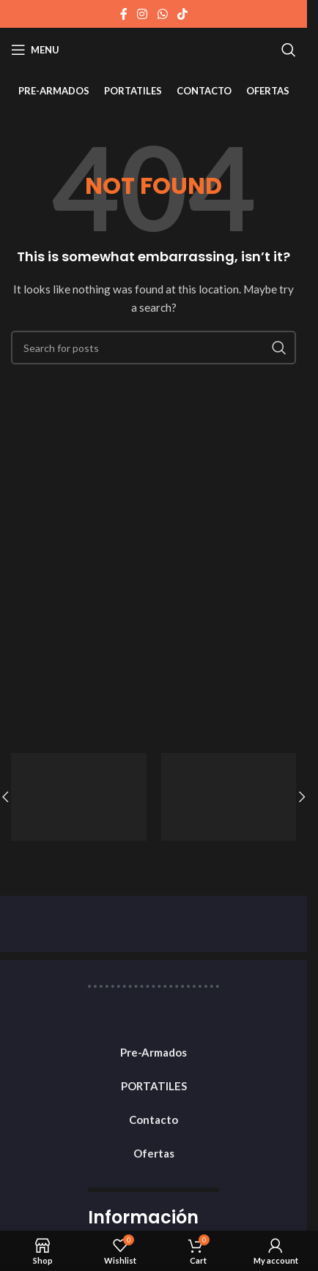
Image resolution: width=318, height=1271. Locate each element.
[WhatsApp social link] (162, 14)
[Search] (288, 49)
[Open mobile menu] (35, 49)
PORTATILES (154, 1085)
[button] (302, 796)
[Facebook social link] (124, 14)
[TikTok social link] (182, 14)
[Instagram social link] (142, 14)
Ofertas (153, 1153)
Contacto (153, 1119)
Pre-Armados (153, 1052)
